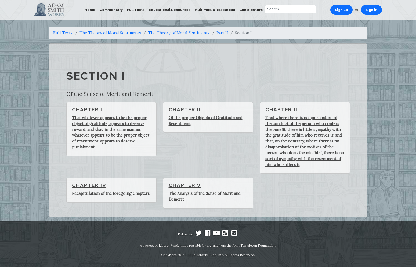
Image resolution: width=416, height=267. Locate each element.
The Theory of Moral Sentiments (110, 32)
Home (90, 10)
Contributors (251, 10)
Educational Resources (169, 10)
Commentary (111, 10)
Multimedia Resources (215, 10)
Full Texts (135, 10)
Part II (222, 32)
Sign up (341, 10)
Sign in (371, 10)
